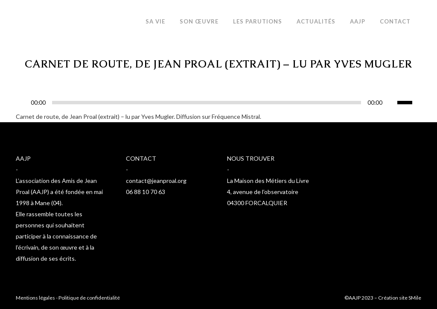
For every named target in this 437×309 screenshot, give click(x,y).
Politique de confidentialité (89, 297)
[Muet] (391, 102)
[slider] (206, 102)
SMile (414, 297)
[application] (218, 104)
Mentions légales (35, 297)
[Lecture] (24, 103)
